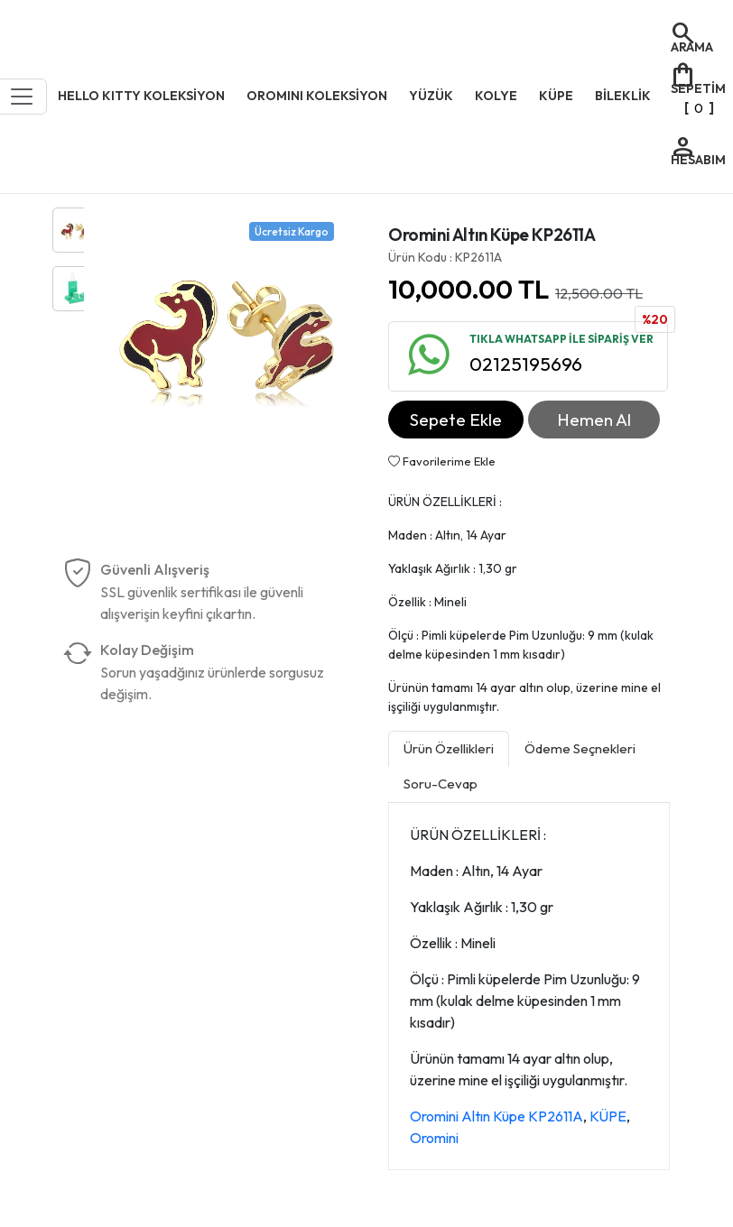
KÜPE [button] (556, 96)
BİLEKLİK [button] (623, 96)
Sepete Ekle (456, 419)
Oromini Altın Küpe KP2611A (496, 1116)
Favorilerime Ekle (442, 461)
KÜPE (607, 1116)
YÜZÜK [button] (431, 96)
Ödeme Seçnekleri (580, 748)
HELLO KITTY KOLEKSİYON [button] (141, 96)
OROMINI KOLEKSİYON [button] (316, 96)
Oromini (434, 1138)
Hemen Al (594, 419)
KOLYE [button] (496, 96)
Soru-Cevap (441, 783)
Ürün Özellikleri (449, 748)
